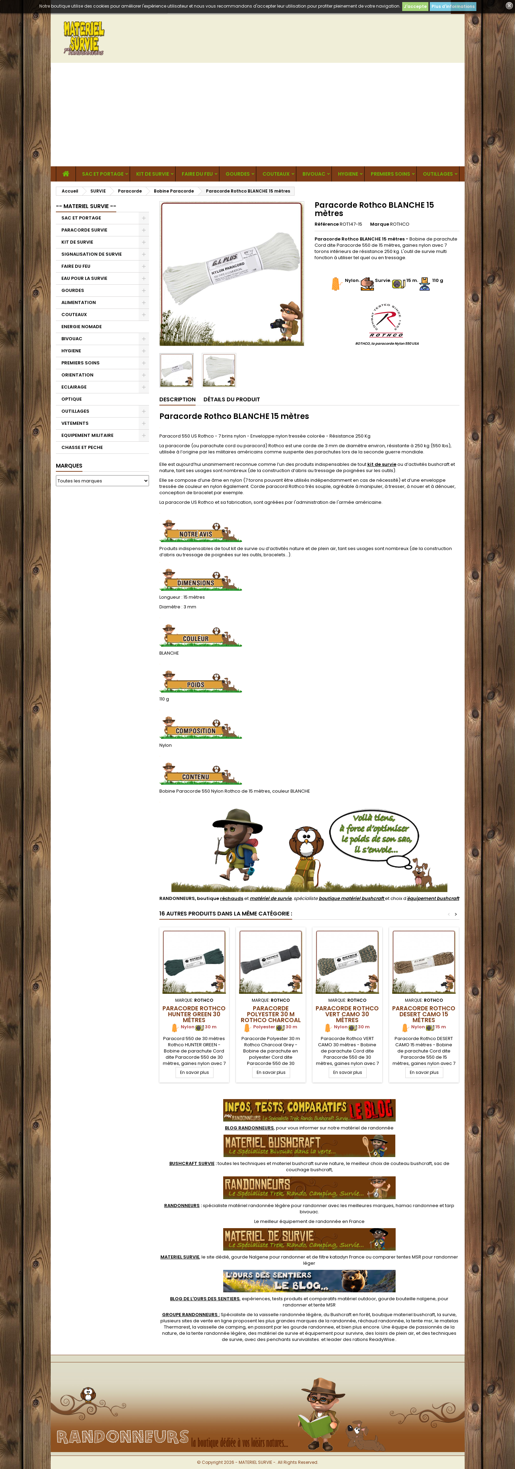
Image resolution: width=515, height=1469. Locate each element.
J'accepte (415, 6)
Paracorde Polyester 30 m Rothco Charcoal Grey (271, 1017)
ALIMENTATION (78, 302)
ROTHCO (399, 224)
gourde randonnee (312, 1327)
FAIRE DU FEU (197, 173)
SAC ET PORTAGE (102, 173)
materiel (308, 1163)
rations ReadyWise (374, 1339)
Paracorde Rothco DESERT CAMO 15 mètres (423, 1014)
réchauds (231, 898)
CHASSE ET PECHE (82, 447)
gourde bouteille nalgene (407, 1298)
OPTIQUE (71, 399)
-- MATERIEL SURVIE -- (86, 206)
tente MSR (325, 1305)
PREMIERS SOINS (390, 173)
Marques (69, 466)
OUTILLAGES (438, 173)
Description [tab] (177, 399)
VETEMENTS (75, 423)
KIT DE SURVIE (152, 173)
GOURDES (238, 173)
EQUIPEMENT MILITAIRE (87, 435)
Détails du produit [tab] (232, 399)
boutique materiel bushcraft (403, 1314)
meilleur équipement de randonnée (300, 1221)
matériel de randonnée (367, 1128)
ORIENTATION (77, 375)
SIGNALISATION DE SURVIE (91, 254)
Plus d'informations (453, 6)
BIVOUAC (314, 173)
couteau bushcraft (411, 1163)
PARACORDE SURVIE (84, 230)
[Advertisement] (258, 114)
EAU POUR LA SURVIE (84, 278)
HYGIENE (348, 173)
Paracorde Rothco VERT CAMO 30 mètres (347, 1014)
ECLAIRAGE (74, 387)
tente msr (422, 1321)
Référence (327, 224)
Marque (379, 224)
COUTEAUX (276, 173)
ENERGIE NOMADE (81, 326)
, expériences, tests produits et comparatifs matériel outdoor (273, 1298)
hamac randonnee (417, 1205)
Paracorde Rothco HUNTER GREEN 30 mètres (194, 1014)
